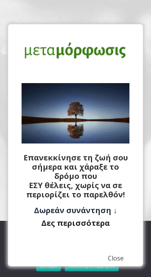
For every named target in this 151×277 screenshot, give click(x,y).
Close (116, 258)
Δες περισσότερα (75, 223)
